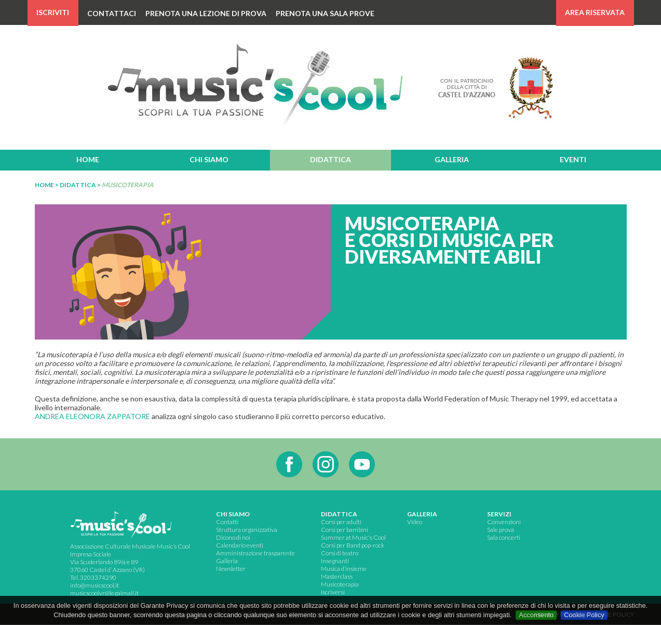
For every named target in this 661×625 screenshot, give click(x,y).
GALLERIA (422, 514)
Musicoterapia (340, 584)
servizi (499, 514)
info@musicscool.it (94, 585)
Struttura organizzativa (246, 529)
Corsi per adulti (341, 522)
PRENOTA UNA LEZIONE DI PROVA (205, 13)
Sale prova (500, 529)
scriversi (333, 592)
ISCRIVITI (52, 12)
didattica (330, 159)
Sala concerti (503, 537)
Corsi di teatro (339, 553)
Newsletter (231, 568)
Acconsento (536, 615)
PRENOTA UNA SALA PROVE (325, 13)
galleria (452, 159)
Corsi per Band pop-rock (352, 545)
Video (414, 522)
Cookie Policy (584, 615)
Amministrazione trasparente (255, 553)
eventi (573, 159)
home (87, 159)
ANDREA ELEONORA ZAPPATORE (92, 416)
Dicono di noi (233, 537)
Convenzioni (504, 522)
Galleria (227, 561)
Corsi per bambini (344, 529)
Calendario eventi (239, 545)
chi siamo (209, 159)
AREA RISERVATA (595, 12)
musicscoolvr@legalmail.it (104, 593)
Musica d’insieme (344, 568)
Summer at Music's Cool (353, 537)
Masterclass (337, 576)
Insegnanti (335, 561)
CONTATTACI (111, 13)
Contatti (227, 522)
